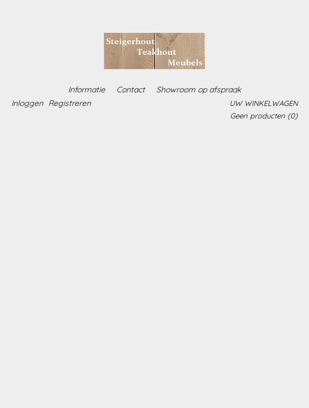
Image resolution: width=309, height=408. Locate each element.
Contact (130, 89)
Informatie (86, 89)
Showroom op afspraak (198, 89)
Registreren (69, 103)
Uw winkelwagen (263, 103)
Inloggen (27, 103)
